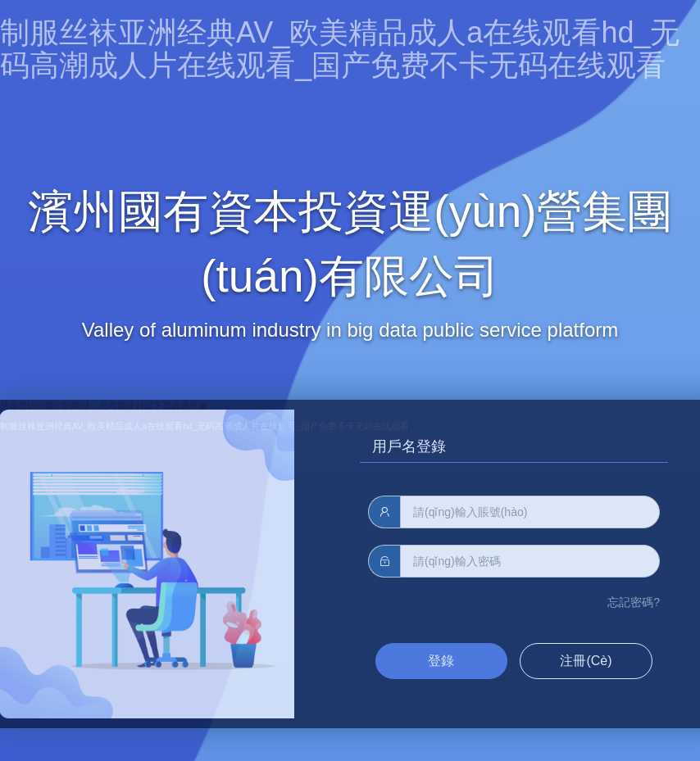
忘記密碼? (633, 602)
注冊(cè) (585, 661)
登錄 (441, 661)
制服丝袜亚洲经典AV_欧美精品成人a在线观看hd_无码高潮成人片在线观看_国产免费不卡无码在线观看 (340, 49)
